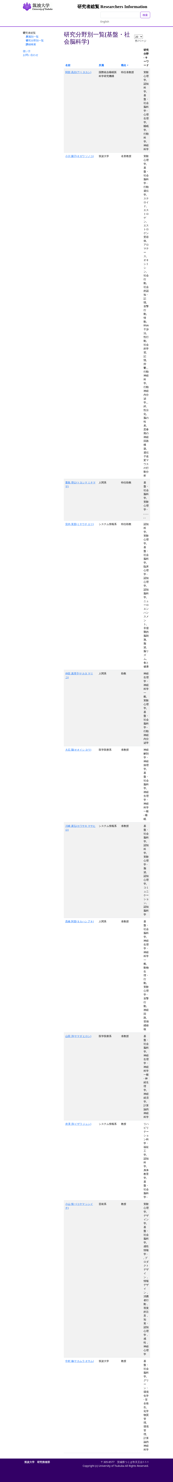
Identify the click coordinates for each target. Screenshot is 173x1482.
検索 (145, 15)
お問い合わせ (30, 55)
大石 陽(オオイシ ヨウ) (78, 749)
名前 (67, 65)
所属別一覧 (32, 36)
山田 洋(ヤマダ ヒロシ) (78, 1036)
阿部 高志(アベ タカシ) (78, 72)
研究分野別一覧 (35, 40)
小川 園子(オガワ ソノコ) (79, 156)
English (104, 21)
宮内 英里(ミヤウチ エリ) (79, 524)
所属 (101, 65)
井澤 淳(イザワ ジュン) (78, 1124)
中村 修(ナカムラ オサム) (79, 1361)
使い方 (27, 51)
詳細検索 (31, 44)
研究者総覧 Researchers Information (112, 6)
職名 (123, 65)
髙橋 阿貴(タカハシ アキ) (79, 921)
